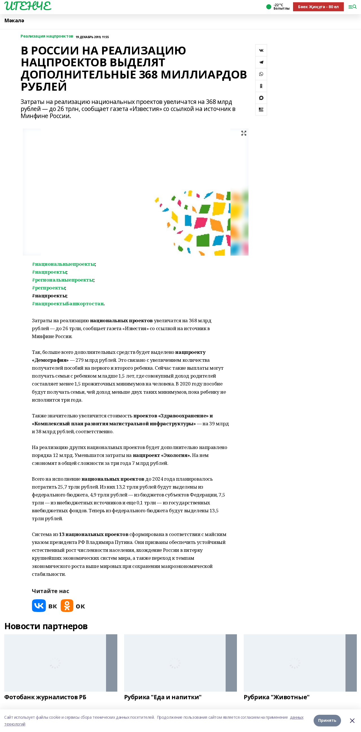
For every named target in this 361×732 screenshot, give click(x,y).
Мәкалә (14, 20)
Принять (327, 720)
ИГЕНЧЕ (27, 5)
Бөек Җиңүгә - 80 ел (318, 6)
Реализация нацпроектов (47, 36)
